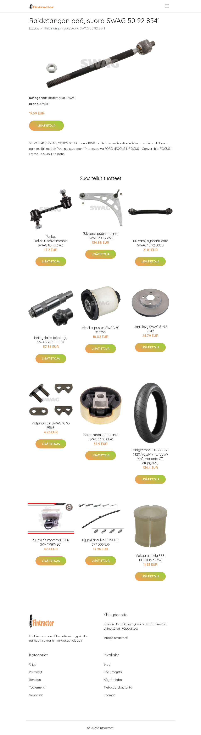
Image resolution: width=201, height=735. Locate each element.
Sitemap (110, 695)
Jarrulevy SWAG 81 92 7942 (150, 329)
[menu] (167, 6)
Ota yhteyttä (113, 672)
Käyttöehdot (113, 680)
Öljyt (32, 664)
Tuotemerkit (56, 98)
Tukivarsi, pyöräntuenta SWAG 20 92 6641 (100, 236)
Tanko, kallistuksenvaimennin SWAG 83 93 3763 (50, 240)
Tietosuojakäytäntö (118, 687)
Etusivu (34, 28)
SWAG (71, 98)
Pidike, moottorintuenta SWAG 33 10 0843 (100, 437)
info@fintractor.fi (116, 638)
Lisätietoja (46, 125)
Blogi (107, 664)
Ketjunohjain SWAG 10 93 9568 (51, 425)
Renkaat (35, 680)
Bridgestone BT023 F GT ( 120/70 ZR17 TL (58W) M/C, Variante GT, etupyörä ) (150, 456)
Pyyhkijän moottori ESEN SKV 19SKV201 (50, 542)
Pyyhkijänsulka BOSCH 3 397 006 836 (100, 542)
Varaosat (36, 695)
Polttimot (35, 672)
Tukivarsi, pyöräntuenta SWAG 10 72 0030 (150, 243)
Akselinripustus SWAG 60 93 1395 (100, 330)
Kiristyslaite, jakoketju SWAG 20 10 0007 (50, 340)
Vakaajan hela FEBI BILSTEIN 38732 (150, 557)
